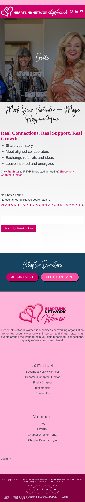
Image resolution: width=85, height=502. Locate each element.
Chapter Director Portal (42, 434)
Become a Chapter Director (42, 377)
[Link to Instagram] (71, 11)
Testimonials (42, 387)
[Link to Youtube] (81, 11)
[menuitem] (50, 11)
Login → (6, 458)
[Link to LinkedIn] (76, 11)
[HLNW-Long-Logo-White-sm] (34, 11)
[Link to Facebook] (66, 11)
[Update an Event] (60, 277)
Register (13, 171)
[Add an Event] (22, 277)
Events (42, 429)
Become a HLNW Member (42, 371)
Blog (42, 423)
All (2, 204)
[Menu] (50, 11)
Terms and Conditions (48, 481)
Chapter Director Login (42, 440)
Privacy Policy (28, 481)
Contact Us (42, 393)
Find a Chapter (42, 382)
